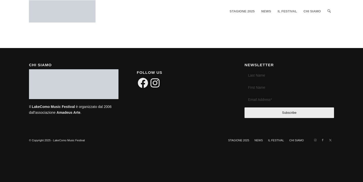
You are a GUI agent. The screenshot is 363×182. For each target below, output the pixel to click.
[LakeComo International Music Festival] (62, 11)
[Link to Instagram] (315, 140)
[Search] (329, 11)
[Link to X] (330, 140)
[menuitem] (242, 11)
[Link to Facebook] (322, 140)
